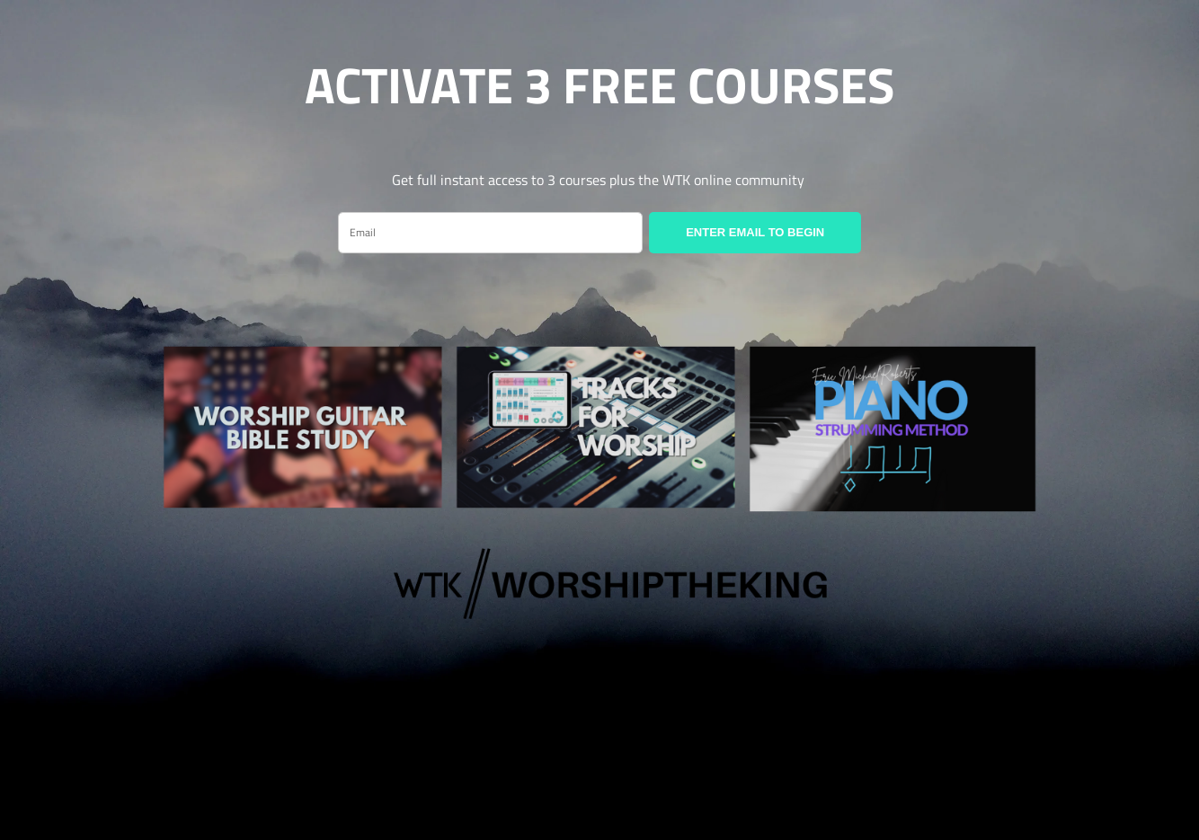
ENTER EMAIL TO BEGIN (755, 232)
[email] (490, 232)
